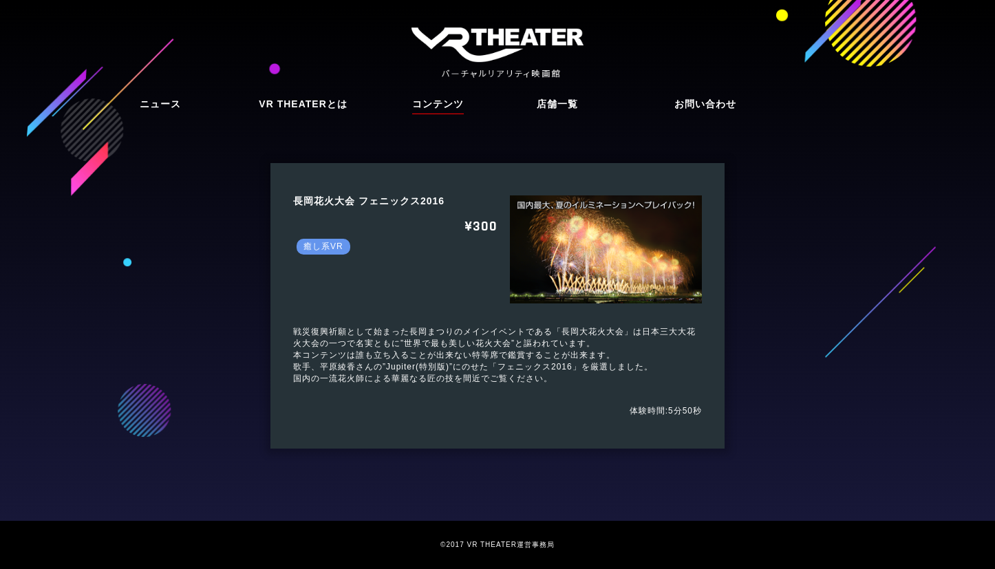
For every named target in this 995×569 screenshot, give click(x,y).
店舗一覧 (557, 103)
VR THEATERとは (303, 103)
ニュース (160, 103)
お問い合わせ (705, 103)
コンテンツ (438, 103)
